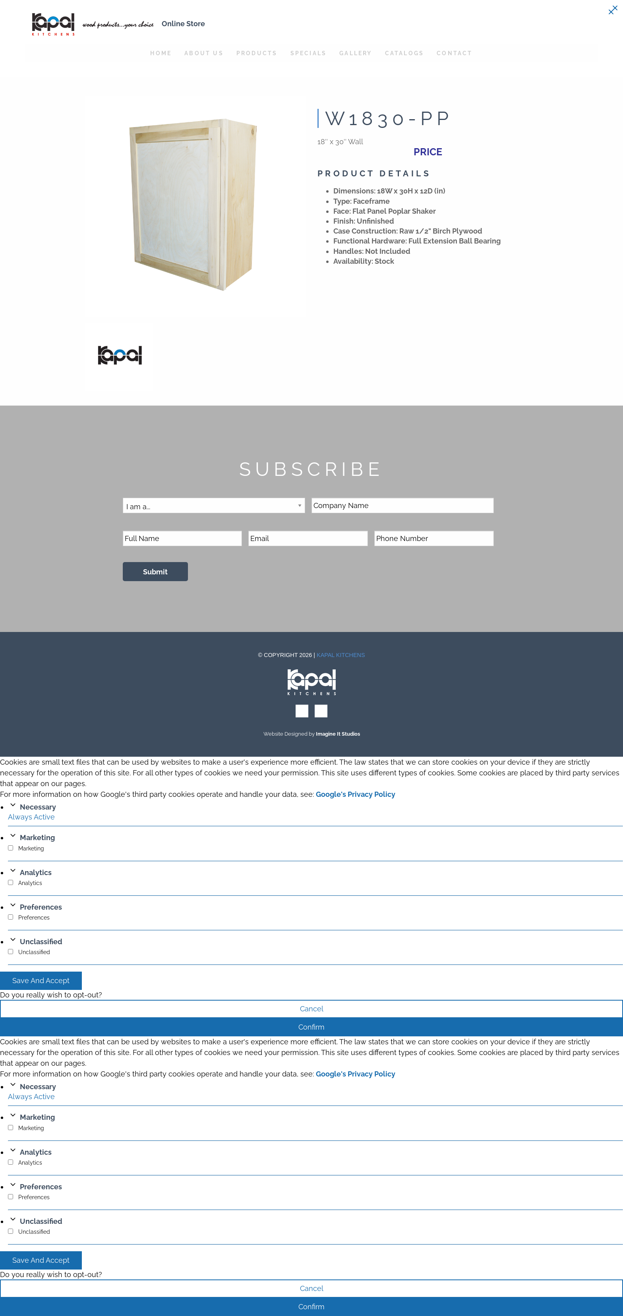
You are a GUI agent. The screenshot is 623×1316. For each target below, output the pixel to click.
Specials (308, 53)
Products (257, 53)
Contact (454, 53)
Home (161, 53)
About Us (204, 53)
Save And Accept (41, 980)
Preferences (41, 907)
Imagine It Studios (338, 734)
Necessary (38, 807)
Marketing (37, 837)
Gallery (355, 53)
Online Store (183, 23)
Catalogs (404, 53)
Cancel (311, 1009)
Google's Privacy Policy (355, 794)
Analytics (36, 872)
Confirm (311, 1027)
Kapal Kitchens (341, 655)
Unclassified (41, 941)
